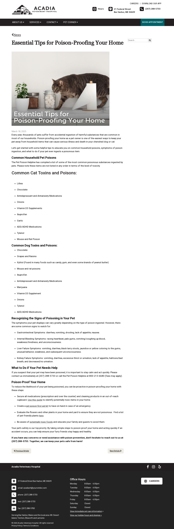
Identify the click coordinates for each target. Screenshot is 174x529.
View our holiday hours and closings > (86, 515)
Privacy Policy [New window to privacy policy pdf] (17, 526)
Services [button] (35, 22)
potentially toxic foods (41, 422)
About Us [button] (18, 22)
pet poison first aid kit (37, 406)
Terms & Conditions (31, 526)
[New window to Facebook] (147, 467)
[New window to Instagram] (153, 467)
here (41, 415)
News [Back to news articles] (16, 34)
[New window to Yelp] (159, 467)
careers (151, 481)
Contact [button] (52, 22)
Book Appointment (152, 22)
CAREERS (134, 3)
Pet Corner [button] (70, 22)
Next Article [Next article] (116, 451)
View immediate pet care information (86, 511)
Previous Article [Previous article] (21, 451)
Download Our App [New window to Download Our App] (151, 3)
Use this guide (35, 399)
